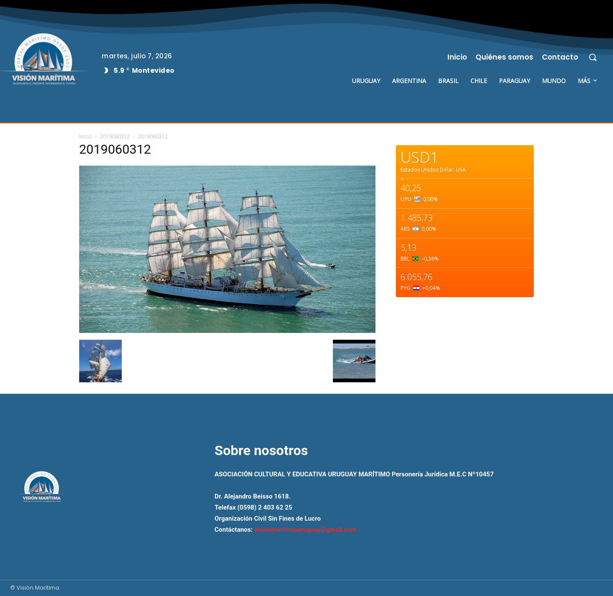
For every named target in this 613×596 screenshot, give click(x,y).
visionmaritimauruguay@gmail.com (305, 529)
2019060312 (115, 136)
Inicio (85, 136)
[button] (592, 57)
